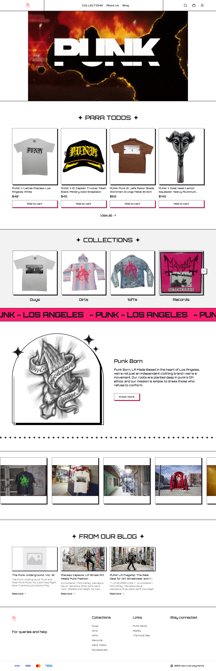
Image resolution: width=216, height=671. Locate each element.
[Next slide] (204, 271)
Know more (126, 396)
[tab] (62, 512)
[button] (185, 5)
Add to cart (34, 203)
